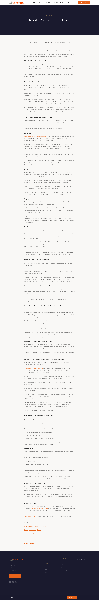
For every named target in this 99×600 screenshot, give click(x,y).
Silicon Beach (27, 309)
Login (69, 2)
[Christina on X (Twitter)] (16, 582)
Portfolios (47, 572)
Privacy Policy (87, 591)
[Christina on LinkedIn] (10, 582)
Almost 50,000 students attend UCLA (33, 368)
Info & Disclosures (69, 591)
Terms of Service (78, 591)
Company (47, 567)
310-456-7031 (12, 570)
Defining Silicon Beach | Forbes (32, 530)
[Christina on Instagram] (13, 582)
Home (46, 559)
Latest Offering (81, 559)
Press (62, 562)
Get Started (84, 2)
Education (63, 567)
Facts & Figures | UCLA (30, 533)
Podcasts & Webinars (65, 564)
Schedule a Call (84, 597)
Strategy (47, 569)
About (40, 2)
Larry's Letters (64, 570)
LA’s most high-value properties (39, 508)
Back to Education (29, 543)
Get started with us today (30, 516)
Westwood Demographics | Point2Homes (35, 526)
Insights (48, 2)
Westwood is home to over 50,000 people (35, 136)
